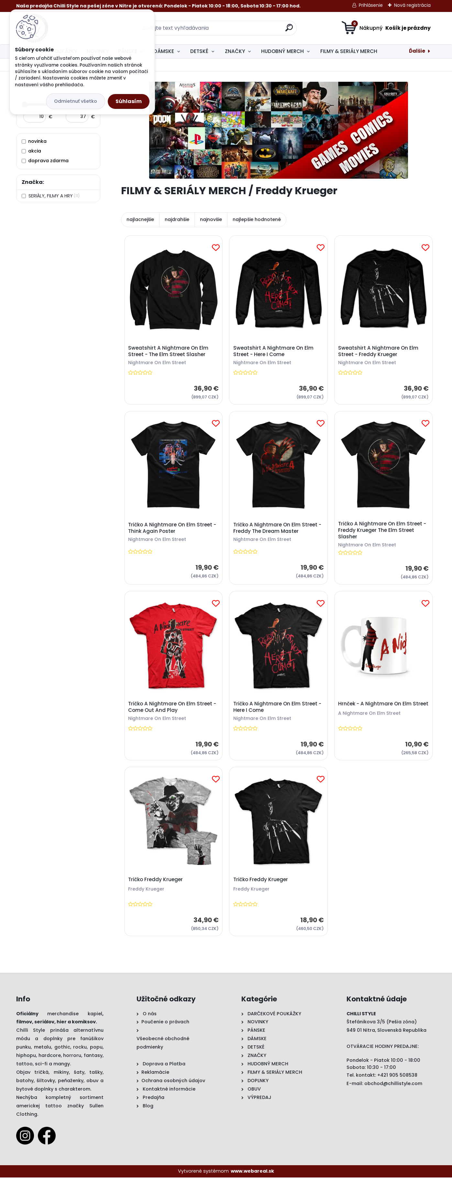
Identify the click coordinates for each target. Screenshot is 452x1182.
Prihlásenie (371, 5)
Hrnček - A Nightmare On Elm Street (375, 709)
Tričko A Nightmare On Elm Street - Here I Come (278, 709)
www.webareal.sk (252, 1175)
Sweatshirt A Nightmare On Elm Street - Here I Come (274, 351)
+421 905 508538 (397, 1079)
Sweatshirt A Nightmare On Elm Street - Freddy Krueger (378, 351)
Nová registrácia (412, 5)
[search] (289, 30)
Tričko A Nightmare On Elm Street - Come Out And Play (173, 709)
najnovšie (211, 219)
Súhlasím (129, 101)
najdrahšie (177, 219)
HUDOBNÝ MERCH (282, 51)
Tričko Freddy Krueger (156, 883)
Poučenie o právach (165, 1026)
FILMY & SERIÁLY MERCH (348, 51)
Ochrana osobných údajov (173, 1085)
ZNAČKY (235, 51)
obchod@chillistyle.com (393, 1087)
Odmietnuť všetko (75, 101)
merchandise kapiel (74, 1018)
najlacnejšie (140, 219)
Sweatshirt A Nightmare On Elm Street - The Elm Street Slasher (169, 351)
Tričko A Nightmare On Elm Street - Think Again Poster (173, 529)
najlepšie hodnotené (257, 219)
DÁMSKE (164, 51)
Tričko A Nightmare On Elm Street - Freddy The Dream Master (278, 529)
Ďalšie (417, 50)
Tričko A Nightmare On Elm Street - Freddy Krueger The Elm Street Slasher (382, 532)
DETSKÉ (199, 51)
